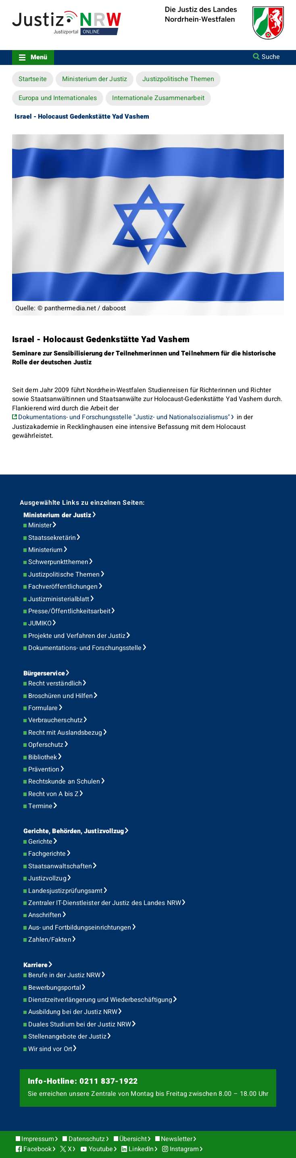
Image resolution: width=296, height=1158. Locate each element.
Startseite (33, 79)
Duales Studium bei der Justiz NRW (79, 1024)
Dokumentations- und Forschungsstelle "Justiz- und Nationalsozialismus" (124, 417)
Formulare (43, 708)
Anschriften (45, 915)
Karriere (35, 965)
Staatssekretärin (52, 538)
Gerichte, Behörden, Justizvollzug (73, 831)
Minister (40, 525)
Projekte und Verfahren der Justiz (77, 636)
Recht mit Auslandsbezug (65, 733)
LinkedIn (141, 1149)
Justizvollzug (47, 878)
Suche (271, 57)
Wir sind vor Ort (50, 1049)
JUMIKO (40, 623)
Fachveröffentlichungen (63, 587)
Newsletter (176, 1139)
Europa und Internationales (58, 98)
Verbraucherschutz (55, 720)
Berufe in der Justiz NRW (64, 975)
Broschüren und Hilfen (60, 696)
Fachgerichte (47, 854)
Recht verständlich (55, 683)
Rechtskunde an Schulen (64, 781)
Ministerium (45, 550)
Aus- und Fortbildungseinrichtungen (79, 927)
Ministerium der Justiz (94, 79)
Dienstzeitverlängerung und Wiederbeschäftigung (100, 1000)
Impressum (37, 1139)
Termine (40, 806)
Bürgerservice (44, 673)
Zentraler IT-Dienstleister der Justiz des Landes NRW (104, 903)
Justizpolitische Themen (178, 79)
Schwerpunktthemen (58, 562)
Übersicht (133, 1139)
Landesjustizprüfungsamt (65, 891)
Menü (39, 57)
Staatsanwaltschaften (60, 866)
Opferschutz (46, 745)
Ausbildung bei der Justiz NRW (72, 1012)
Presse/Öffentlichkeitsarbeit (69, 611)
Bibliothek (42, 757)
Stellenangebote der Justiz (67, 1036)
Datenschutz (87, 1139)
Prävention (44, 769)
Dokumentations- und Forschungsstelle (85, 648)
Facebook (37, 1149)
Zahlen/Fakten (49, 940)
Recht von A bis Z (53, 794)
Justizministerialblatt (59, 599)
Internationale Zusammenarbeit (158, 98)
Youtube (101, 1149)
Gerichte (40, 842)
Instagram (184, 1149)
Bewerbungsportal (54, 988)
